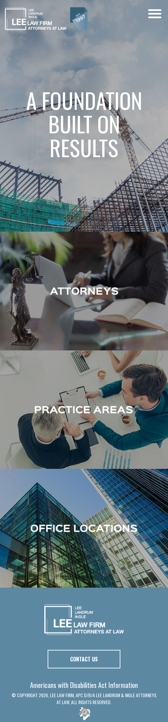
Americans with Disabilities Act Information (84, 685)
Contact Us (84, 659)
